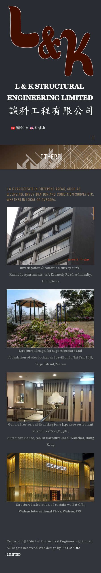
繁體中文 (20, 127)
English (37, 127)
